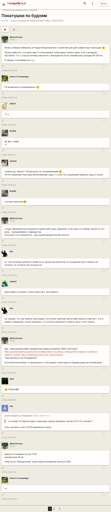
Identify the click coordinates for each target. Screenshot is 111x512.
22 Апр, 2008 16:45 (9, 400)
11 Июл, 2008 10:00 (54, 20)
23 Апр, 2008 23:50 (9, 499)
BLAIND (13, 131)
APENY (13, 104)
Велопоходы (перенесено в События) (19, 10)
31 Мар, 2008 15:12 (9, 185)
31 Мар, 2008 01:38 (9, 125)
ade (11, 406)
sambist (13, 281)
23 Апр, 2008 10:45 (9, 438)
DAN (12, 379)
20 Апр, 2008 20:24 (9, 275)
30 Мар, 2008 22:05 (9, 70)
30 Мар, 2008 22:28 (9, 98)
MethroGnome (37, 20)
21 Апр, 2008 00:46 (9, 373)
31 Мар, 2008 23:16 (9, 245)
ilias (11, 251)
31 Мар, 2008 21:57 (9, 212)
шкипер (13, 161)
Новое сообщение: (20, 20)
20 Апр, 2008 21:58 (9, 302)
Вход (104, 3)
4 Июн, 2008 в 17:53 (41, 416)
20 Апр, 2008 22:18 (9, 332)
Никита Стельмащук (19, 77)
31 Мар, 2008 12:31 (9, 155)
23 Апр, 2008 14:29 (9, 472)
